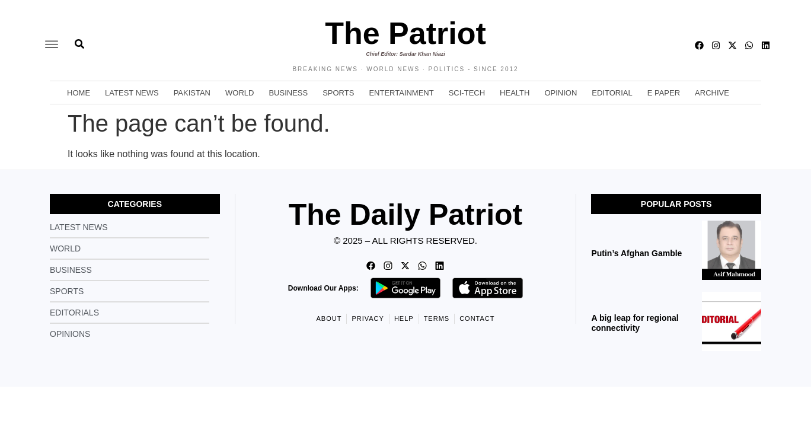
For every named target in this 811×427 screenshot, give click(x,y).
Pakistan (192, 92)
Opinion (560, 92)
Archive (712, 92)
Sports (338, 92)
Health (514, 92)
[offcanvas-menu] (51, 45)
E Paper (663, 92)
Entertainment (401, 92)
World (239, 92)
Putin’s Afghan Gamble (637, 253)
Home (78, 92)
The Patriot (405, 33)
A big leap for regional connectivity (634, 323)
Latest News (132, 92)
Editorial (612, 92)
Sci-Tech (467, 92)
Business (288, 92)
